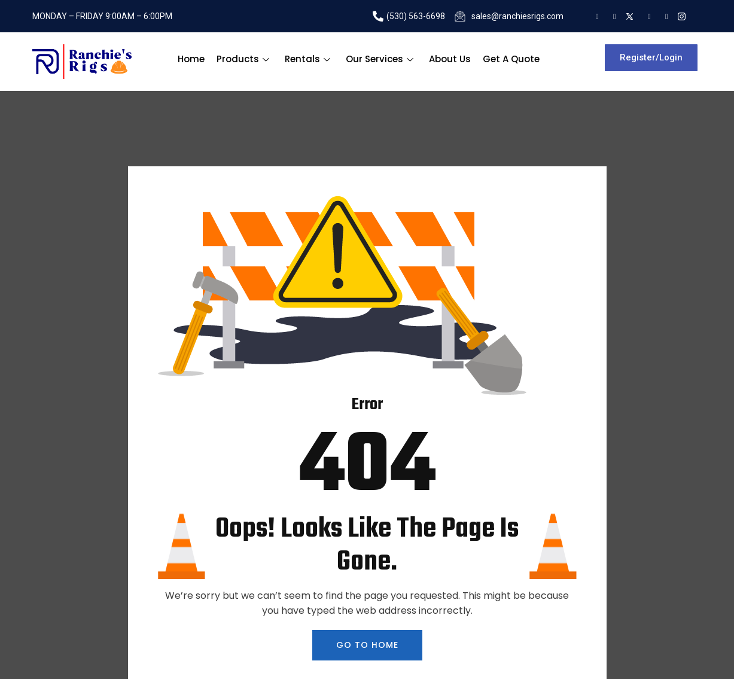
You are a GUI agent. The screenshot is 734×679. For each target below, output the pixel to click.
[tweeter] (629, 16)
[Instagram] (681, 16)
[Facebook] (646, 16)
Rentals (307, 59)
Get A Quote (511, 59)
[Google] (594, 16)
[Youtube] (663, 16)
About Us (450, 59)
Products (243, 59)
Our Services (379, 59)
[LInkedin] (611, 16)
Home (191, 59)
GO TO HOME (367, 645)
